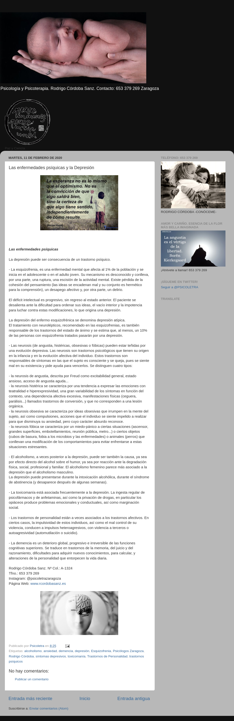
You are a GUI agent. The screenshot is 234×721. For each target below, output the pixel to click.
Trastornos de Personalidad (107, 656)
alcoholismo (33, 651)
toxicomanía (77, 656)
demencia (66, 651)
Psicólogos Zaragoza (128, 651)
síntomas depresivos (51, 656)
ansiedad (50, 651)
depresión (82, 651)
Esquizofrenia (101, 651)
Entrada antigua (133, 698)
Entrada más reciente (30, 698)
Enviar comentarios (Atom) (48, 708)
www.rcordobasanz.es (48, 584)
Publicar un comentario (32, 679)
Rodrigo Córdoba (21, 656)
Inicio (84, 698)
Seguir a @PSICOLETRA (179, 287)
